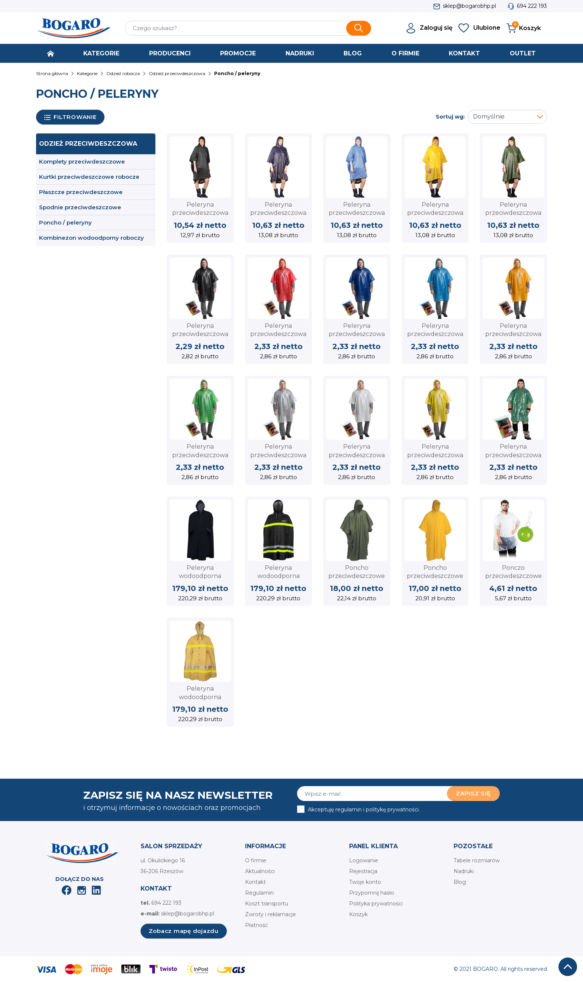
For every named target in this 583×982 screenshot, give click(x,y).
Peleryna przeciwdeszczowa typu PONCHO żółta (435, 213)
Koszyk (358, 914)
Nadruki (464, 871)
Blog (460, 882)
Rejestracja (363, 871)
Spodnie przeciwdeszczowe (80, 207)
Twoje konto (365, 882)
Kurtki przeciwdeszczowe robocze (89, 176)
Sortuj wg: (450, 116)
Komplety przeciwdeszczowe (82, 161)
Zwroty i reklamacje (270, 914)
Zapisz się (473, 793)
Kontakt (255, 882)
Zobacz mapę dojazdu (184, 930)
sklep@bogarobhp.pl (469, 6)
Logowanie (363, 860)
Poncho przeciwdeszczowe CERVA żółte (435, 576)
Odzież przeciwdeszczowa (88, 143)
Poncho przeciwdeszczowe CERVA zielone (356, 576)
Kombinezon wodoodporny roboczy (91, 237)
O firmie (255, 860)
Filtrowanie (70, 117)
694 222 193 (532, 6)
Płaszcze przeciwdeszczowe (81, 192)
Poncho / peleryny (65, 222)
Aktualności (260, 871)
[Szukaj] (248, 28)
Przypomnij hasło (371, 892)
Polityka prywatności (376, 903)
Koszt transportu (266, 903)
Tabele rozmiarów (477, 860)
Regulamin (259, 892)
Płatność (256, 925)
